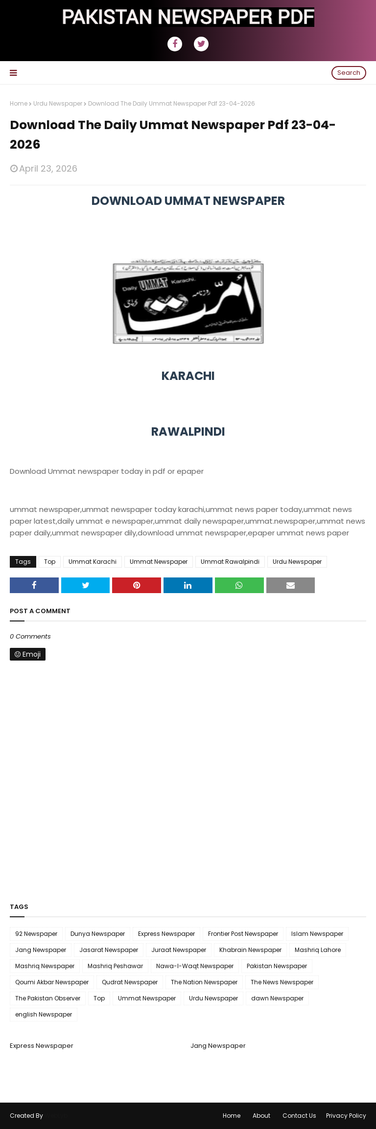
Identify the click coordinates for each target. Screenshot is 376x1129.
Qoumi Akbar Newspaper (52, 982)
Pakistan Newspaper (277, 966)
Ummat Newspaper (159, 561)
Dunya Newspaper (97, 934)
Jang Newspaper (40, 950)
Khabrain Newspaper (250, 950)
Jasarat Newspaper (108, 950)
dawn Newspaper (277, 998)
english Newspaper (43, 1014)
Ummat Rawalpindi (230, 561)
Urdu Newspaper (57, 103)
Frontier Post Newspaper (243, 934)
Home (18, 103)
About (261, 1115)
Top (49, 561)
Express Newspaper (166, 934)
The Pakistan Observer (47, 998)
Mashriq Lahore (318, 950)
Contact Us (299, 1115)
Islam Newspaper (317, 934)
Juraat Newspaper (178, 950)
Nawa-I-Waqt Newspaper (195, 966)
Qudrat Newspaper (130, 982)
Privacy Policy (346, 1115)
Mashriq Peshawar (115, 966)
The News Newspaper (282, 982)
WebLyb (56, 1115)
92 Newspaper (36, 934)
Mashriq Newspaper (44, 966)
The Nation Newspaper (204, 982)
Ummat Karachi (93, 561)
